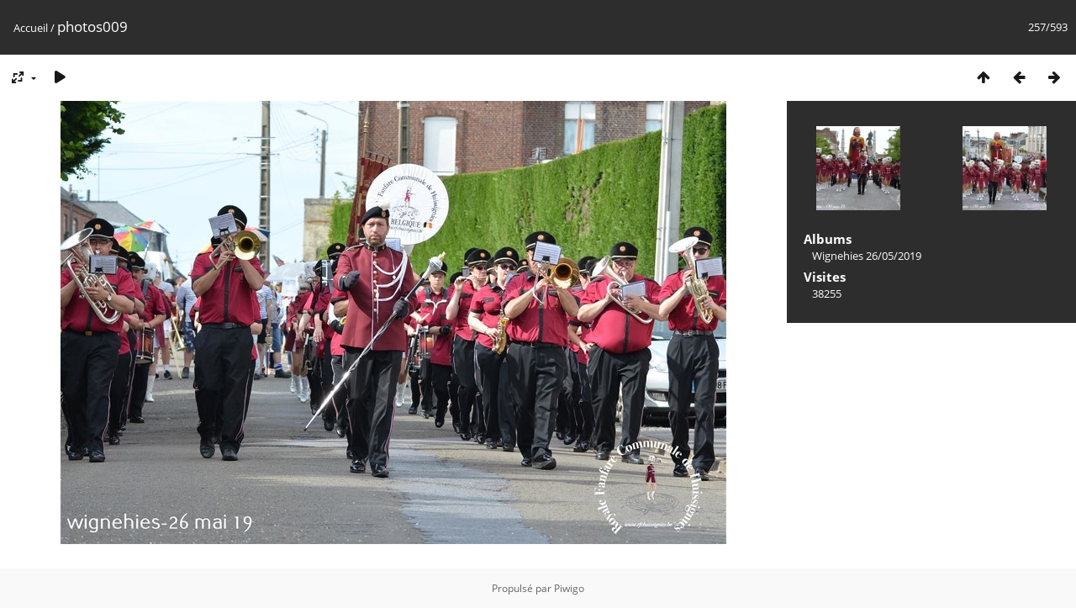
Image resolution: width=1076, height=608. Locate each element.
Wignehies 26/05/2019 (866, 255)
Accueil (30, 27)
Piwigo (569, 588)
